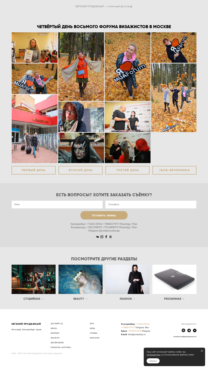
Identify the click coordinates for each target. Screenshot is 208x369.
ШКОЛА (54, 328)
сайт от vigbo (17, 362)
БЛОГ (92, 324)
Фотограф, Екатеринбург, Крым (26, 330)
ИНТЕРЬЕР (55, 333)
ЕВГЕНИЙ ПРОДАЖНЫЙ (26, 323)
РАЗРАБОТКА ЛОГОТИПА (61, 347)
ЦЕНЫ (92, 328)
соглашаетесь (153, 354)
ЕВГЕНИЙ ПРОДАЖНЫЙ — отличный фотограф (104, 6)
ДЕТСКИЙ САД (57, 324)
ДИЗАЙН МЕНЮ (57, 343)
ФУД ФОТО (55, 338)
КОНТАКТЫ (94, 338)
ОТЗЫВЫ (93, 333)
